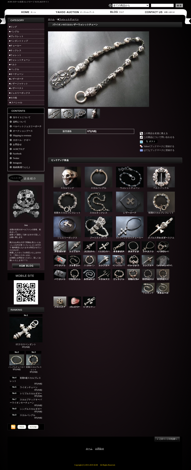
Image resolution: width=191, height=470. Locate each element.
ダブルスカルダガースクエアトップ (161, 227)
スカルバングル (27, 415)
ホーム (29, 12)
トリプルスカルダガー (31, 393)
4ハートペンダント (89, 302)
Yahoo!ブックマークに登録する (159, 146)
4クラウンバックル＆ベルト (162, 247)
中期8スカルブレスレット (74, 275)
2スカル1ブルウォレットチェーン (89, 275)
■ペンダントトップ (18, 41)
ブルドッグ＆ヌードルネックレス (133, 247)
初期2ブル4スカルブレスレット (133, 275)
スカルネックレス (98, 203)
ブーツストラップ (98, 227)
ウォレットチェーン (130, 178)
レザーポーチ (130, 203)
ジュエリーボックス (67, 227)
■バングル (14, 31)
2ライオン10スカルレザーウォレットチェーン (59, 247)
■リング (13, 26)
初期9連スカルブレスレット (148, 274)
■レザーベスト (16, 88)
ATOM (33, 427)
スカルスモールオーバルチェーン (162, 288)
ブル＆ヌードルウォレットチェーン (74, 261)
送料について (19, 121)
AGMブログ (19, 149)
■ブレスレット (16, 36)
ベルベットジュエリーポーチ (27, 126)
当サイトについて (22, 117)
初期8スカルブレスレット (34, 362)
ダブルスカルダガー (89, 247)
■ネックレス (15, 50)
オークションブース (73, 12)
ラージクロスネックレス (148, 247)
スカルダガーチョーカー (104, 275)
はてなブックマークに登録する (159, 150)
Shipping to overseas (22, 135)
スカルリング (67, 178)
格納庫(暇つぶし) (21, 167)
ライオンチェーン (29, 387)
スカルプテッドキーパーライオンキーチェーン (118, 247)
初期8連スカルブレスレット (162, 274)
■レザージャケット (18, 83)
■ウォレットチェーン (19, 60)
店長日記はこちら (26, 266)
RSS (21, 427)
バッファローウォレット (59, 261)
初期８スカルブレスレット (67, 203)
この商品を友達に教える (156, 133)
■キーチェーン (16, 74)
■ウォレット (15, 55)
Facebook (17, 153)
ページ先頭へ (167, 439)
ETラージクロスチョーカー (130, 227)
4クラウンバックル (118, 261)
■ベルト (13, 64)
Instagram (17, 163)
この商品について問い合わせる (159, 137)
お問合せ (160, 12)
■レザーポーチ (16, 79)
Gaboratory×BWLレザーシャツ (164, 261)
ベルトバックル (161, 178)
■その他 (13, 97)
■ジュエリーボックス (19, 93)
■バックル (14, 69)
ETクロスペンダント (25, 332)
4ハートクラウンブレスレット (133, 261)
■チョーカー (15, 45)
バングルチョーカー (16, 361)
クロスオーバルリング (59, 302)
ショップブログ (116, 12)
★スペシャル (15, 102)
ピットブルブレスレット (118, 275)
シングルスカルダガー (31, 409)
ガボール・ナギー (22, 140)
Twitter (16, 158)
